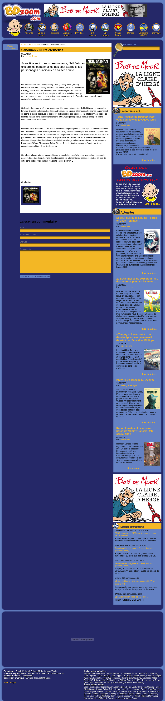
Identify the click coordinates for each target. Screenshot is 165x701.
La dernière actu (130, 111)
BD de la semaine (41, 29)
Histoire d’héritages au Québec (135, 379)
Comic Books (118, 29)
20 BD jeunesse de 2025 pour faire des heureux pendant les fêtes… (137, 280)
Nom (22, 227)
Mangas (131, 28)
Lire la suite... (149, 160)
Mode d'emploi (10, 682)
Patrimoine (54, 28)
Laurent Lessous (127, 287)
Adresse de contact (28, 235)
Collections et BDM (143, 29)
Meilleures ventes (67, 29)
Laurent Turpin (31, 56)
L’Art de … (80, 28)
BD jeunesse (92, 29)
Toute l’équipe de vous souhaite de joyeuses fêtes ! (136, 118)
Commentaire (25, 249)
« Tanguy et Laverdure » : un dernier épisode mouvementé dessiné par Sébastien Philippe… (136, 337)
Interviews (156, 28)
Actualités (29, 28)
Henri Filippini (126, 346)
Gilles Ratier (125, 125)
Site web (23, 242)
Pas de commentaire (10, 47)
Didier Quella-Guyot (128, 385)
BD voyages (105, 29)
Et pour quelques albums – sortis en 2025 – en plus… (136, 219)
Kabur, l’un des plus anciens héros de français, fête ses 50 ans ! (134, 431)
